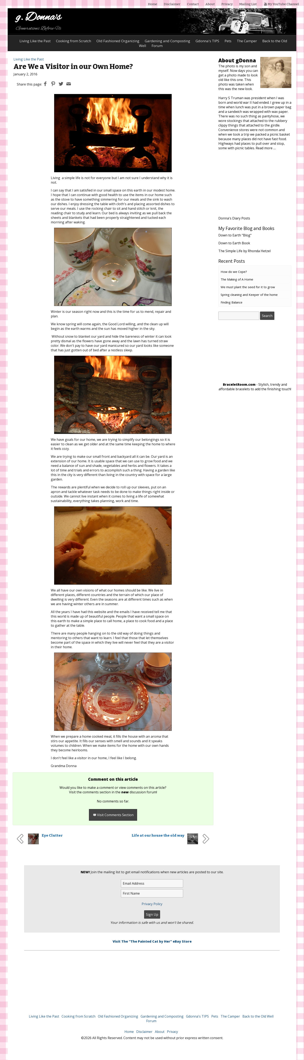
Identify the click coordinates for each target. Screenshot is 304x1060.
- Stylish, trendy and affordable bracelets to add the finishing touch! (255, 386)
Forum (151, 1021)
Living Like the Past (35, 41)
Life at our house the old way (158, 835)
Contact (193, 4)
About (210, 4)
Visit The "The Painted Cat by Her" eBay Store (152, 941)
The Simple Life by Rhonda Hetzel (244, 251)
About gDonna (237, 60)
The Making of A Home (237, 279)
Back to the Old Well (258, 1016)
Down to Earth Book (234, 243)
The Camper (247, 41)
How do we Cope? (234, 272)
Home (152, 4)
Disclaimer (172, 4)
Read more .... (266, 148)
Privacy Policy (152, 904)
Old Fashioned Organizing (117, 41)
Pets (228, 41)
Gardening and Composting (167, 41)
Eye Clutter (52, 835)
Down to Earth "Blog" (235, 235)
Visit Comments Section (113, 815)
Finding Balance (231, 302)
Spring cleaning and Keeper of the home (249, 295)
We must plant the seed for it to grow (248, 287)
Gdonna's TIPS (207, 41)
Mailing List (248, 4)
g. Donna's (38, 17)
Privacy (227, 4)
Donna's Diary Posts (234, 218)
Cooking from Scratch (73, 41)
